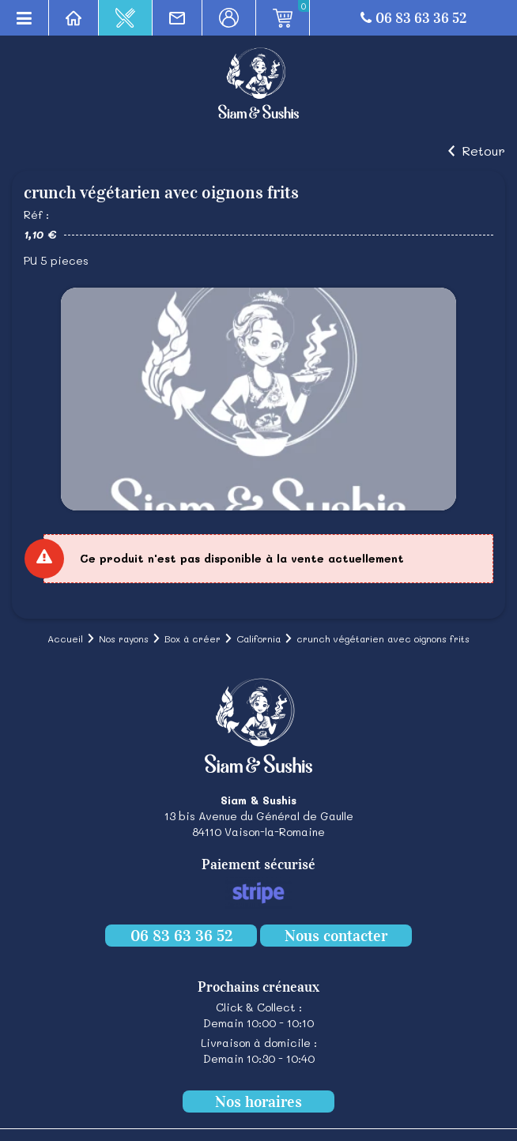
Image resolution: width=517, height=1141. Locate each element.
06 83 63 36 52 (413, 18)
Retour (483, 151)
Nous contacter (336, 935)
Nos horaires (258, 1101)
